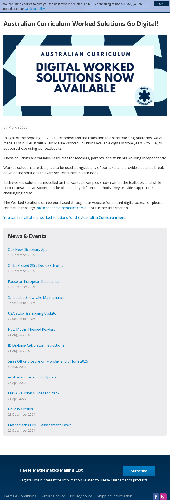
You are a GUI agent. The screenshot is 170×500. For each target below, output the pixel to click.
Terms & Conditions (19, 496)
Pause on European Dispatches (33, 281)
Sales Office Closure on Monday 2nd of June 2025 (48, 361)
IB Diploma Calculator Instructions (36, 345)
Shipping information (114, 496)
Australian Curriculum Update (32, 377)
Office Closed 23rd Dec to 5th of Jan (37, 265)
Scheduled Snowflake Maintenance (36, 297)
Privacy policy (81, 496)
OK (161, 3)
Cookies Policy (35, 8)
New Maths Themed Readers (31, 329)
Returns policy (53, 496)
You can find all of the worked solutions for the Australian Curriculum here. (64, 217)
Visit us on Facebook (156, 496)
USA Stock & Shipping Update (32, 313)
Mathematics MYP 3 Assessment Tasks (39, 425)
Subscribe (139, 471)
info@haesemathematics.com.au (62, 207)
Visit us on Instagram (163, 496)
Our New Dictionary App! (28, 249)
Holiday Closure (21, 409)
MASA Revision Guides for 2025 (33, 393)
